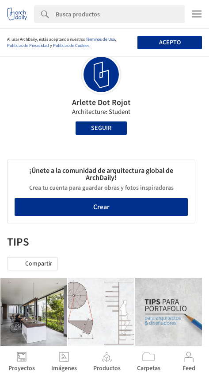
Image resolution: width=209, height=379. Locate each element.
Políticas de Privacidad (28, 46)
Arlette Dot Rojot (101, 102)
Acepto (170, 42)
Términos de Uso (100, 39)
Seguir (101, 128)
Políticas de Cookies (71, 46)
